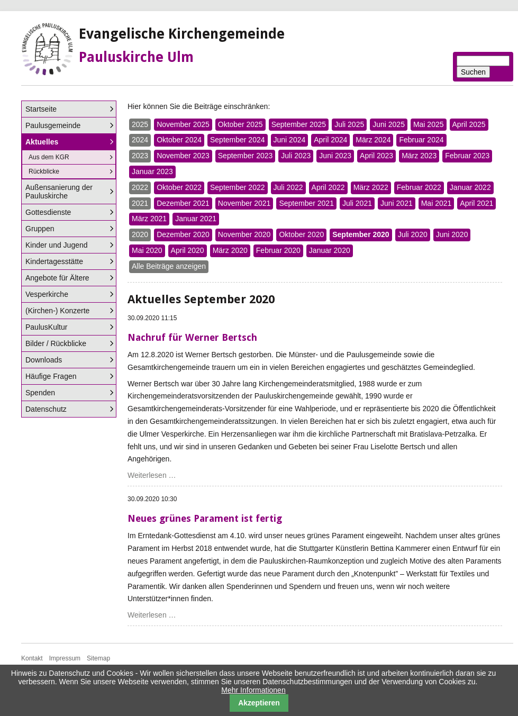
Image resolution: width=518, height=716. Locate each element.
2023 (140, 155)
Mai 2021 (436, 203)
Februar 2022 (419, 187)
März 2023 (419, 155)
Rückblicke (44, 171)
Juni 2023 (335, 155)
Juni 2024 (290, 139)
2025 (140, 124)
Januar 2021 (195, 218)
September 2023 (245, 155)
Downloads (43, 360)
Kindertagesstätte (54, 261)
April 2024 (330, 139)
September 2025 (298, 124)
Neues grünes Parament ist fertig (205, 518)
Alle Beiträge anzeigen (169, 266)
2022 (140, 187)
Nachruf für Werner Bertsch (192, 337)
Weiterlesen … (152, 475)
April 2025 (469, 124)
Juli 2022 (288, 187)
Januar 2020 (329, 250)
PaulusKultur (46, 327)
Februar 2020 (278, 250)
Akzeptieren (259, 703)
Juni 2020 (452, 234)
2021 (140, 203)
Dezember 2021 (183, 203)
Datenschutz (46, 409)
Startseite (41, 109)
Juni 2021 (396, 203)
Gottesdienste (48, 212)
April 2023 (376, 155)
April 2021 (476, 203)
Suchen (473, 72)
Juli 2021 (357, 203)
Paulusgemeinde (52, 125)
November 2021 (244, 203)
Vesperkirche (46, 294)
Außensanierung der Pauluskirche (59, 191)
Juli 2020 (413, 234)
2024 (140, 139)
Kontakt (32, 658)
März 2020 (230, 250)
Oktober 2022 (179, 187)
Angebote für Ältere (57, 278)
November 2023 (183, 155)
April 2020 (187, 250)
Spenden (40, 392)
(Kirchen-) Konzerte (57, 310)
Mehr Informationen (253, 690)
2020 (140, 234)
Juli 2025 (349, 124)
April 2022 (328, 187)
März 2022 (370, 187)
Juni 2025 (388, 124)
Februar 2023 (467, 155)
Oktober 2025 (240, 124)
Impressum (64, 658)
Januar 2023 (152, 171)
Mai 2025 (428, 124)
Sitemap (98, 658)
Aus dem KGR (49, 157)
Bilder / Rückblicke (55, 343)
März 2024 (373, 139)
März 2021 (149, 218)
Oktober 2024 (179, 139)
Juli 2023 (296, 155)
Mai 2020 (147, 250)
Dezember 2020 (183, 234)
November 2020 (244, 234)
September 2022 (237, 187)
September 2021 (306, 203)
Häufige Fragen (51, 376)
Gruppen (39, 228)
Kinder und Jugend (56, 245)
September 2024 (237, 139)
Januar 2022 (470, 187)
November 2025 (183, 124)
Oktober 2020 (301, 234)
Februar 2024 (421, 139)
